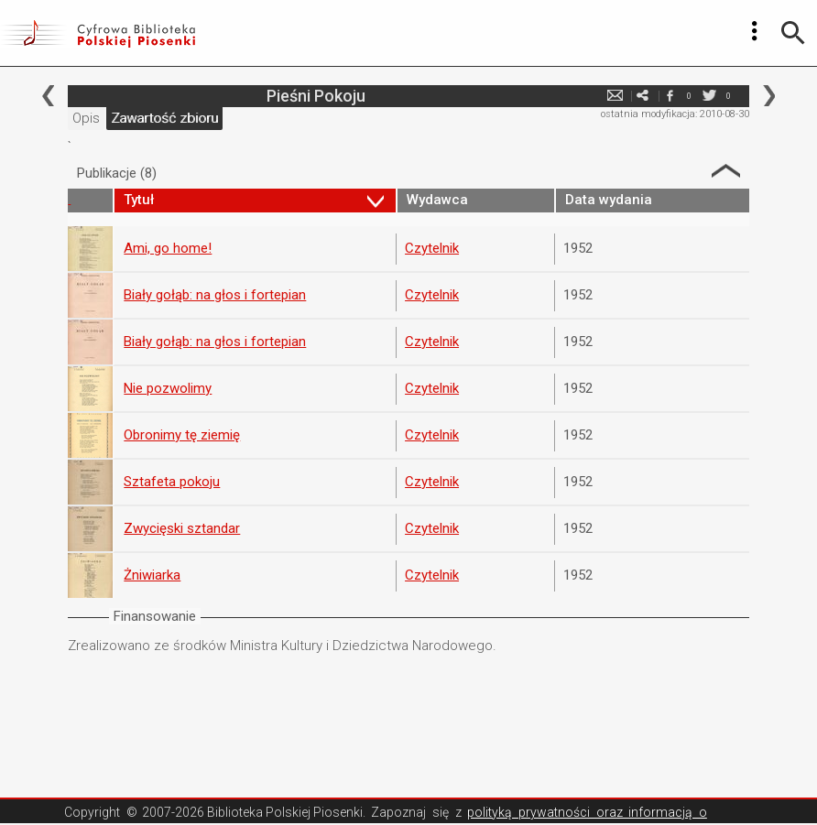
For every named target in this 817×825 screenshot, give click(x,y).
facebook (670, 95)
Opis (86, 118)
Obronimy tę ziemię (182, 435)
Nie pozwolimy (168, 388)
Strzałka (726, 171)
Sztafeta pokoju (172, 481)
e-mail (615, 95)
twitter (710, 95)
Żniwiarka (152, 575)
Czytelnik (432, 248)
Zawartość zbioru (164, 118)
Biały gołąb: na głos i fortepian (215, 295)
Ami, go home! (168, 248)
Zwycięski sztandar (182, 528)
